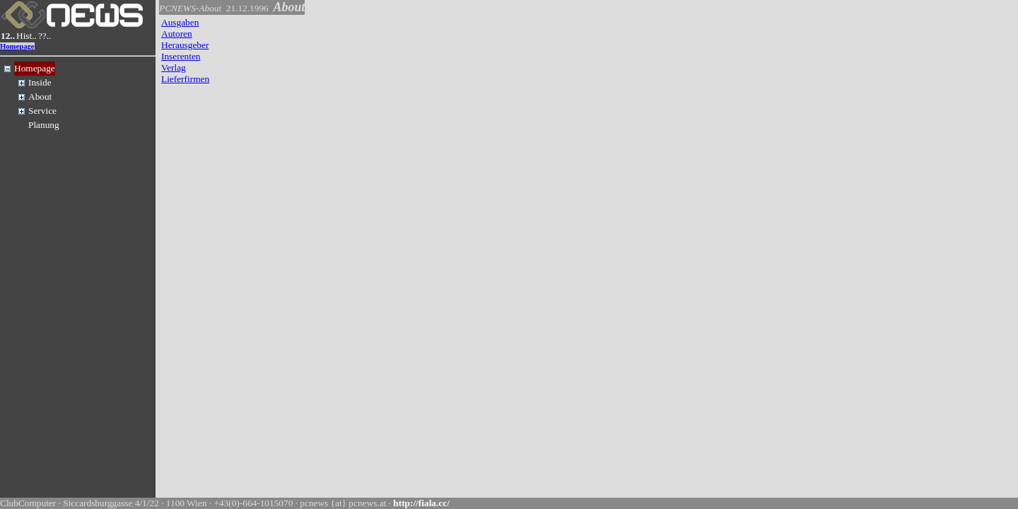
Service (42, 110)
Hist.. (26, 35)
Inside (40, 82)
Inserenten (181, 56)
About (40, 96)
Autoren (176, 33)
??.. (45, 35)
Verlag (173, 67)
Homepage (17, 46)
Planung (43, 124)
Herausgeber (185, 45)
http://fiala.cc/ (421, 503)
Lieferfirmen (185, 79)
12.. (8, 35)
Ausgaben (180, 22)
